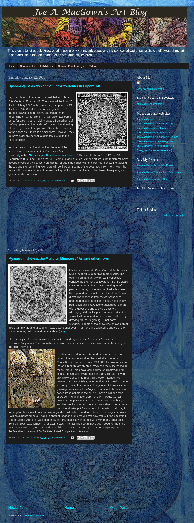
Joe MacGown (143, 194)
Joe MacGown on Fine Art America (156, 132)
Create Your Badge (145, 200)
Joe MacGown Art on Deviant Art (155, 123)
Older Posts (119, 508)
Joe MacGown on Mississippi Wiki (155, 145)
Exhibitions (46, 66)
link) (62, 331)
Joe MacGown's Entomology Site (155, 141)
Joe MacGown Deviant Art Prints (155, 165)
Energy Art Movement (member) (154, 150)
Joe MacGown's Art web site (152, 119)
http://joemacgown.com (149, 103)
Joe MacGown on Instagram (152, 128)
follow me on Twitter (175, 215)
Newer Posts (18, 508)
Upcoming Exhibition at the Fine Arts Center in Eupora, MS (54, 86)
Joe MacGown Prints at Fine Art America (159, 172)
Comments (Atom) (34, 515)
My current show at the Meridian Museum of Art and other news (58, 259)
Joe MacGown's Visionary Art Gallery (157, 137)
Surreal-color (27, 66)
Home (11, 66)
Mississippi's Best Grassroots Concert (53, 155)
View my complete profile (150, 89)
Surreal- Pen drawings (71, 66)
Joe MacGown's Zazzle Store (153, 179)
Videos (93, 66)
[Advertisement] (68, 217)
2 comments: (59, 180)
